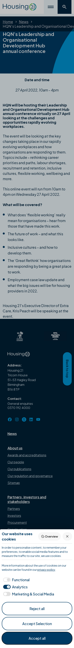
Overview (49, 536)
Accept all (37, 638)
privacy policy (46, 569)
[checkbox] (16, 579)
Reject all (37, 608)
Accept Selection (37, 623)
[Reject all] (67, 536)
